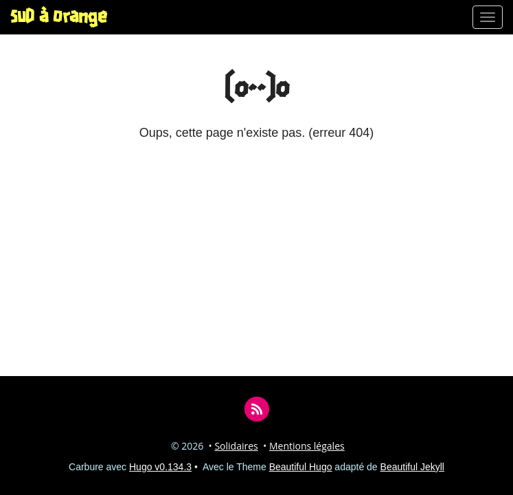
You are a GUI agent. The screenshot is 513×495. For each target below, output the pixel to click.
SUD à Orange (58, 17)
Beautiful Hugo (300, 466)
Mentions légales (307, 445)
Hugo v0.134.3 (160, 466)
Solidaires (236, 445)
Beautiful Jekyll (412, 466)
